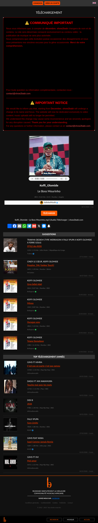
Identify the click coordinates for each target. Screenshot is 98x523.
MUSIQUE (70, 520)
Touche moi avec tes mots (39, 385)
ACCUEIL (87, 520)
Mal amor (32, 460)
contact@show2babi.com (18, 93)
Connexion (37, 3)
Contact (70, 503)
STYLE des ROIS (34, 246)
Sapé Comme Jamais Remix (40, 441)
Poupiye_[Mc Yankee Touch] (40, 265)
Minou (30, 303)
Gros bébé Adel (34, 284)
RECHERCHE (54, 520)
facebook (56, 498)
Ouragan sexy (33, 322)
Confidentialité (46, 503)
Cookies (55, 503)
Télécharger (49, 213)
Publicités (63, 503)
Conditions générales (32, 503)
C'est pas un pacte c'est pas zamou (43, 366)
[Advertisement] (49, 68)
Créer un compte (52, 3)
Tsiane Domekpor (35, 341)
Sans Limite (32, 423)
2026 (29, 404)
